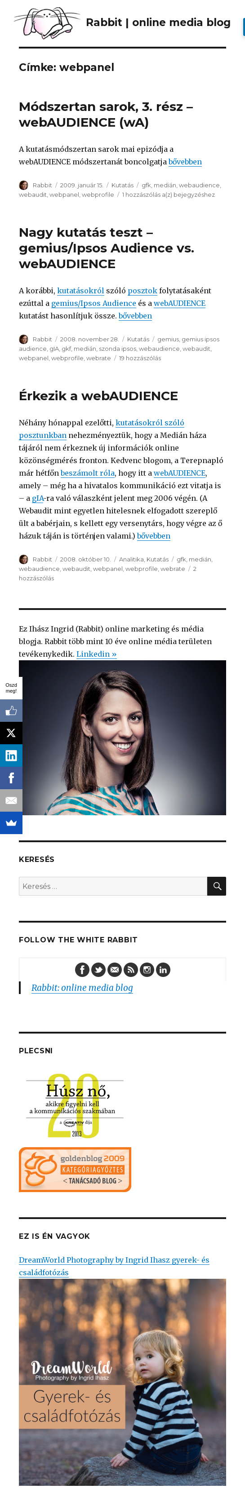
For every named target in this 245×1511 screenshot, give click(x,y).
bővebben (185, 161)
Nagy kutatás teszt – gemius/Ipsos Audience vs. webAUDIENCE (106, 248)
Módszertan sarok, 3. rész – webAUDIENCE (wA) (106, 114)
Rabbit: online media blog (82, 987)
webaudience (199, 185)
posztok (142, 290)
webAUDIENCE (179, 303)
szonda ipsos (117, 348)
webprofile (98, 194)
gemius (168, 339)
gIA (54, 348)
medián (165, 185)
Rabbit (42, 185)
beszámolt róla (88, 472)
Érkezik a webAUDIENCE (98, 395)
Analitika (131, 559)
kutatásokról (80, 290)
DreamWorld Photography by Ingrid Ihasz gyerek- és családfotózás (122, 1370)
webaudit (33, 194)
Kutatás (122, 185)
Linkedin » (96, 653)
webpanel (64, 194)
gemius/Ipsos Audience (93, 303)
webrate (98, 358)
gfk (146, 185)
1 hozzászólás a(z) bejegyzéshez (168, 194)
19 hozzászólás (140, 358)
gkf (66, 348)
